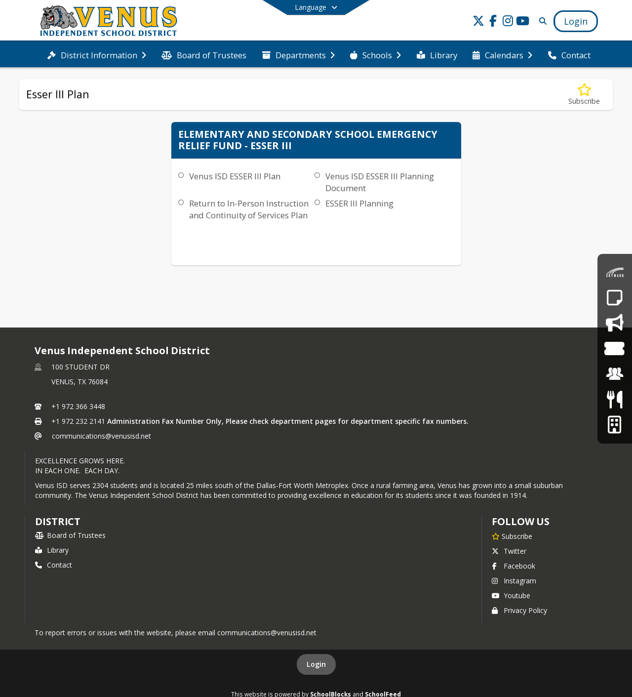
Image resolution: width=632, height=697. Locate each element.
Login (316, 664)
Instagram (514, 580)
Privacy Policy (519, 610)
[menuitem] (96, 54)
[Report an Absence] (614, 298)
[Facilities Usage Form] (614, 424)
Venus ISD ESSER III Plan (234, 176)
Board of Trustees (70, 535)
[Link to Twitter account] (478, 22)
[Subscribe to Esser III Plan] (584, 94)
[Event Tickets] (614, 348)
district (57, 521)
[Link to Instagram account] (508, 22)
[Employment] (614, 374)
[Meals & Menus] (614, 399)
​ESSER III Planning (359, 203)
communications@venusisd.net (101, 436)
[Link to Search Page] (541, 21)
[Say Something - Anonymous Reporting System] (614, 323)
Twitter (509, 551)
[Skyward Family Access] (614, 272)
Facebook (513, 566)
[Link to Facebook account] (493, 22)
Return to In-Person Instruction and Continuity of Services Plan (249, 209)
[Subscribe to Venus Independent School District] (512, 536)
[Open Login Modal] (575, 21)
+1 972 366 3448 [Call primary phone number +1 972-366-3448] (78, 406)
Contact (53, 565)
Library (52, 550)
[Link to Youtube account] (522, 22)
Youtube (511, 595)
